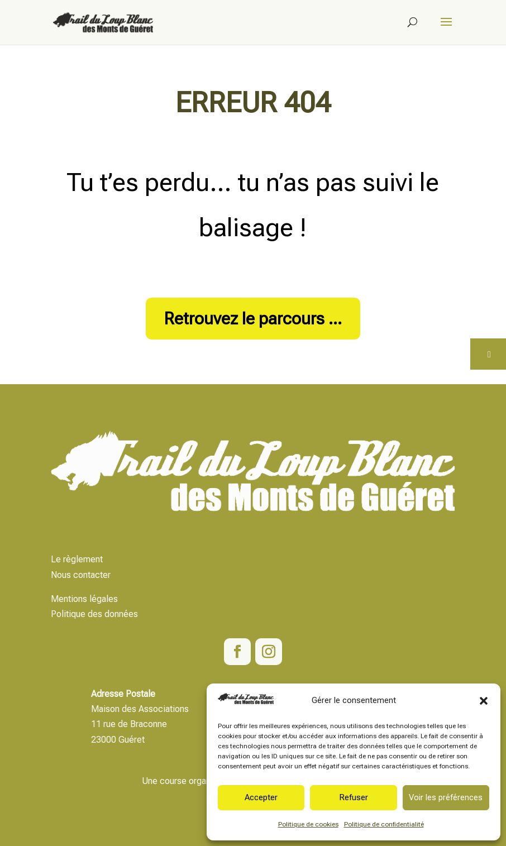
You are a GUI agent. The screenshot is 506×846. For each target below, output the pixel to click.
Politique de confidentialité (384, 824)
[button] (483, 700)
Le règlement (77, 559)
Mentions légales (84, 599)
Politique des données (94, 614)
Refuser (353, 797)
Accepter (261, 797)
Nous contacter (81, 575)
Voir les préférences (446, 797)
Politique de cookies (308, 824)
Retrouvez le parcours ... (253, 318)
